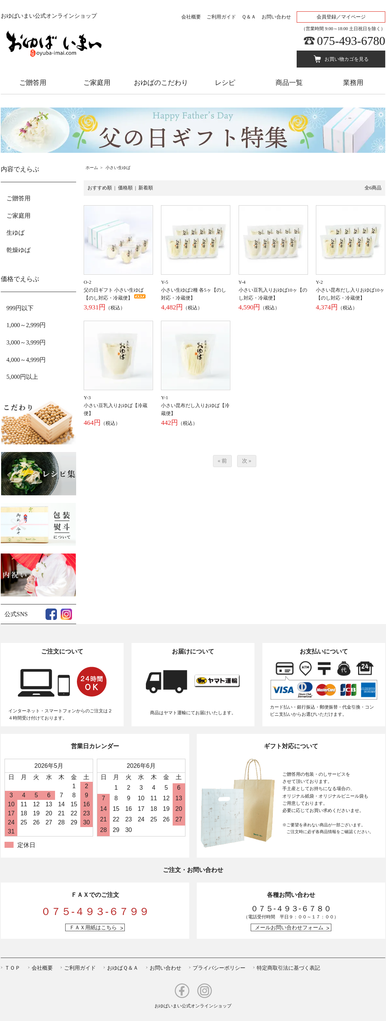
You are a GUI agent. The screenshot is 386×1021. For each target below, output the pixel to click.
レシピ (225, 82)
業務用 (353, 82)
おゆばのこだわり (161, 82)
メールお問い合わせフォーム (289, 927)
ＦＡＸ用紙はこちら (93, 927)
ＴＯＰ (12, 968)
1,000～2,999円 (26, 325)
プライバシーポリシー (219, 968)
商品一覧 (289, 82)
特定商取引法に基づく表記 (288, 968)
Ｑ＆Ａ (249, 17)
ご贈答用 (32, 82)
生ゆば (15, 232)
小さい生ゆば (118, 167)
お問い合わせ (276, 17)
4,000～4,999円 (26, 360)
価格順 (125, 188)
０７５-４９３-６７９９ (95, 911)
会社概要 (191, 17)
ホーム (92, 167)
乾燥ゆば (18, 250)
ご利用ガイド (221, 17)
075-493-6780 (351, 41)
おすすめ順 (99, 188)
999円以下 (20, 308)
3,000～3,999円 (26, 342)
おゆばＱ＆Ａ (122, 968)
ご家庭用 (96, 82)
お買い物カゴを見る (347, 59)
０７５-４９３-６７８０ (291, 908)
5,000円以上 (22, 377)
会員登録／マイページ (341, 17)
